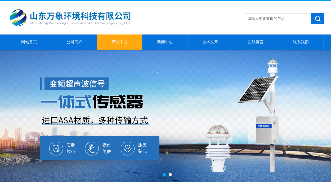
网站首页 (29, 42)
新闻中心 (165, 42)
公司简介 (74, 42)
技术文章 (210, 42)
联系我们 (301, 42)
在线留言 (255, 42)
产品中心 (120, 42)
